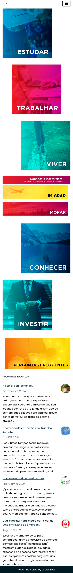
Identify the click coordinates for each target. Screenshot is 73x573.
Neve (21, 569)
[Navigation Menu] (66, 3)
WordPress (48, 569)
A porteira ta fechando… (18, 385)
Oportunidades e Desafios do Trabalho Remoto (27, 430)
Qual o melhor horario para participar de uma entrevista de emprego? (28, 522)
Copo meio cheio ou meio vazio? (23, 478)
